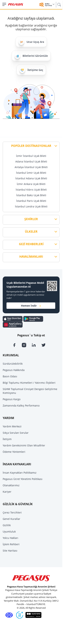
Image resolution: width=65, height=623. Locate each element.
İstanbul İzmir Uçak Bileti (31, 172)
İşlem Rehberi (11, 544)
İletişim (7, 439)
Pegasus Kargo (11, 399)
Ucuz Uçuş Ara (31, 42)
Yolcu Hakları (10, 538)
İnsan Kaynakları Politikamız (19, 472)
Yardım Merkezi (12, 426)
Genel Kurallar (11, 519)
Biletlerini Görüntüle (31, 56)
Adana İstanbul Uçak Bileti (31, 161)
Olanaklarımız (11, 485)
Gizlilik (7, 525)
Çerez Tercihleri (12, 512)
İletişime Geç (31, 70)
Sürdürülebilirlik (13, 363)
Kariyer (7, 491)
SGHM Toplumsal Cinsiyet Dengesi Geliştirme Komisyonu (30, 391)
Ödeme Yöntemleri (14, 451)
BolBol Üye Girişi (49, 4)
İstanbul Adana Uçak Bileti (31, 178)
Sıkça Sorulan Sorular (16, 432)
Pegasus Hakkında (14, 370)
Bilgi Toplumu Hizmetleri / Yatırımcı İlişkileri (29, 382)
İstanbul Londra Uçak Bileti (31, 206)
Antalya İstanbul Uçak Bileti (31, 167)
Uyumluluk (9, 531)
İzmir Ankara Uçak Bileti (31, 184)
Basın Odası (10, 376)
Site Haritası (10, 550)
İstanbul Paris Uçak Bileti (31, 201)
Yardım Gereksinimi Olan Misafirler (24, 445)
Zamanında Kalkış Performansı (21, 405)
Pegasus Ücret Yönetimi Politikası (22, 479)
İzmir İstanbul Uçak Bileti (31, 156)
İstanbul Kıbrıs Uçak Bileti (31, 189)
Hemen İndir (31, 305)
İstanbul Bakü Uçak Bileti (31, 195)
